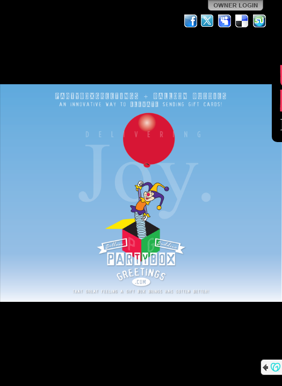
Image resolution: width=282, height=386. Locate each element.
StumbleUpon (259, 20)
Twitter (207, 20)
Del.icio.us (242, 20)
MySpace (225, 20)
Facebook (190, 20)
